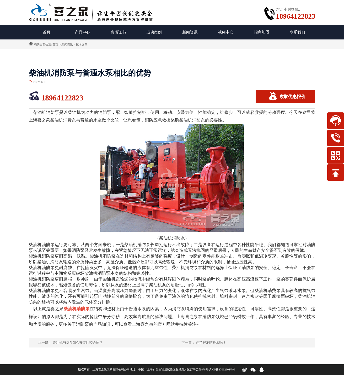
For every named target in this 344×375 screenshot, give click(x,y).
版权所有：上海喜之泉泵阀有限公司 (101, 369)
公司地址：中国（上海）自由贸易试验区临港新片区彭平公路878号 (166, 369)
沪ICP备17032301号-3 (222, 369)
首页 (55, 44)
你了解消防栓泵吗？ (211, 342)
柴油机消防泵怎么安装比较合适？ (78, 342)
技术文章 (81, 44)
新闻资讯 (190, 32)
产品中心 (82, 32)
